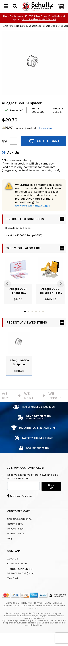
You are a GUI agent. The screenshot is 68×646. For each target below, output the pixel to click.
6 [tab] (43, 320)
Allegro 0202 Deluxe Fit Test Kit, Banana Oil (50, 300)
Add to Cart (44, 149)
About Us (12, 567)
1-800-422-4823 (20, 578)
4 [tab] (36, 320)
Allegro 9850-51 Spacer (19, 371)
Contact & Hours (17, 572)
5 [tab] (39, 320)
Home (5, 34)
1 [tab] (25, 320)
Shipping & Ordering (19, 527)
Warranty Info (15, 542)
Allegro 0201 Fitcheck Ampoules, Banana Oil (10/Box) (17, 300)
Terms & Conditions (18, 611)
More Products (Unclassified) (25, 34)
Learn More (45, 136)
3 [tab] (32, 320)
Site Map (58, 611)
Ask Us (10, 161)
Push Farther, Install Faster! (39, 28)
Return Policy (15, 532)
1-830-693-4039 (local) (20, 582)
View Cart (12, 587)
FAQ (9, 547)
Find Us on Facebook (19, 504)
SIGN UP (51, 495)
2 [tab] (28, 320)
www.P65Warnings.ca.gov (32, 214)
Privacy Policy (15, 537)
